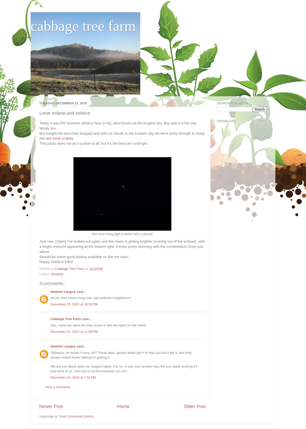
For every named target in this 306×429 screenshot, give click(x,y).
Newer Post (51, 406)
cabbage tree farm (83, 26)
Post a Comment (58, 387)
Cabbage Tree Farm (65, 319)
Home (123, 406)
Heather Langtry (63, 292)
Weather (57, 274)
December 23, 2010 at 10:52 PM (74, 304)
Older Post (195, 406)
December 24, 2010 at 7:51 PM (73, 377)
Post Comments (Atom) (76, 416)
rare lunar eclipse (59, 138)
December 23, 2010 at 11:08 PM (74, 332)
